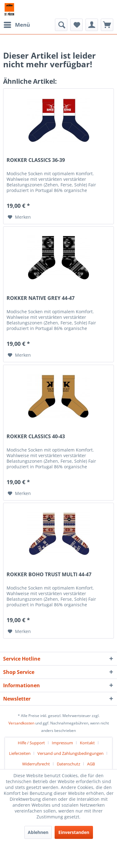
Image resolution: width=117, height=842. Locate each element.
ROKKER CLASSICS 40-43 (36, 436)
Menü (17, 24)
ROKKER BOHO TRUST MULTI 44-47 (49, 574)
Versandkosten (21, 723)
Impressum (62, 743)
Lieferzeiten (20, 753)
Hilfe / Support (31, 743)
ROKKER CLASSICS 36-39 (36, 160)
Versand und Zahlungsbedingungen (70, 753)
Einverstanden (73, 832)
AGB (91, 764)
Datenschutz (68, 764)
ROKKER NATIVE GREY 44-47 (41, 298)
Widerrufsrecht (36, 764)
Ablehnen (38, 832)
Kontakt (87, 743)
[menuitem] (16, 25)
